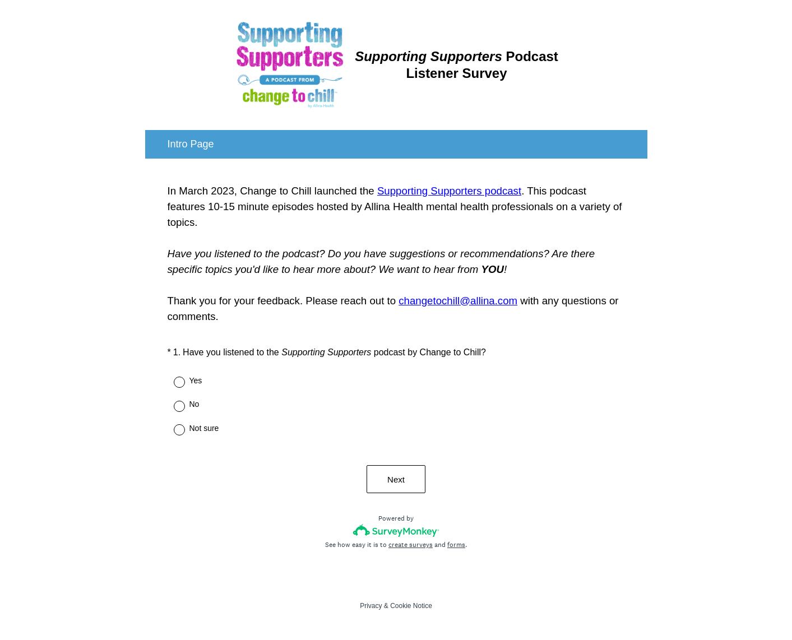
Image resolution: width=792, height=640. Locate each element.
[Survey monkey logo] (396, 530)
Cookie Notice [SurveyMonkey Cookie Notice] (411, 606)
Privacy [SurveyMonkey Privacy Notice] (371, 606)
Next (396, 479)
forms (456, 544)
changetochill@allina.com (458, 301)
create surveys (410, 544)
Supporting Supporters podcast (449, 191)
